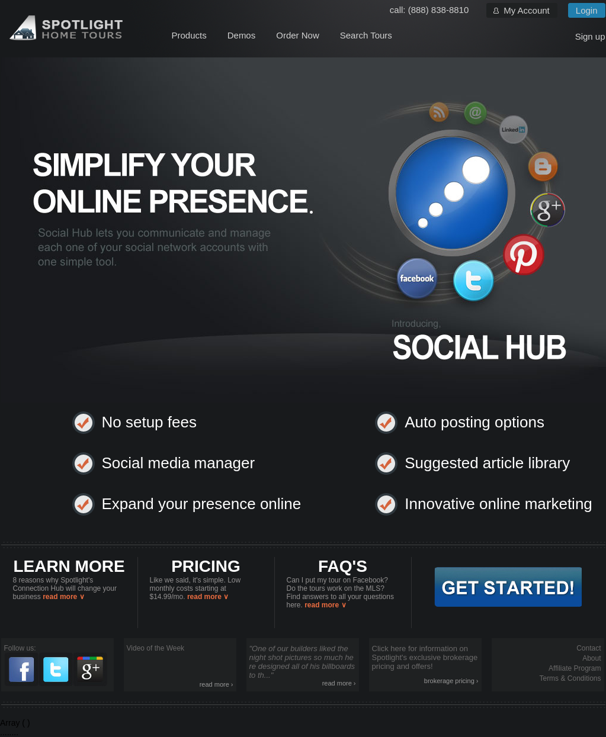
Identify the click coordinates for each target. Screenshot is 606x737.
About (591, 658)
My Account (527, 10)
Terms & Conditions (570, 678)
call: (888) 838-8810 (429, 10)
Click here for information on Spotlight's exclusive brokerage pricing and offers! (425, 664)
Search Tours (366, 35)
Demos (241, 35)
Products (189, 35)
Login (587, 10)
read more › (216, 684)
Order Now (297, 35)
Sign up (590, 36)
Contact (588, 648)
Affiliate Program (575, 668)
